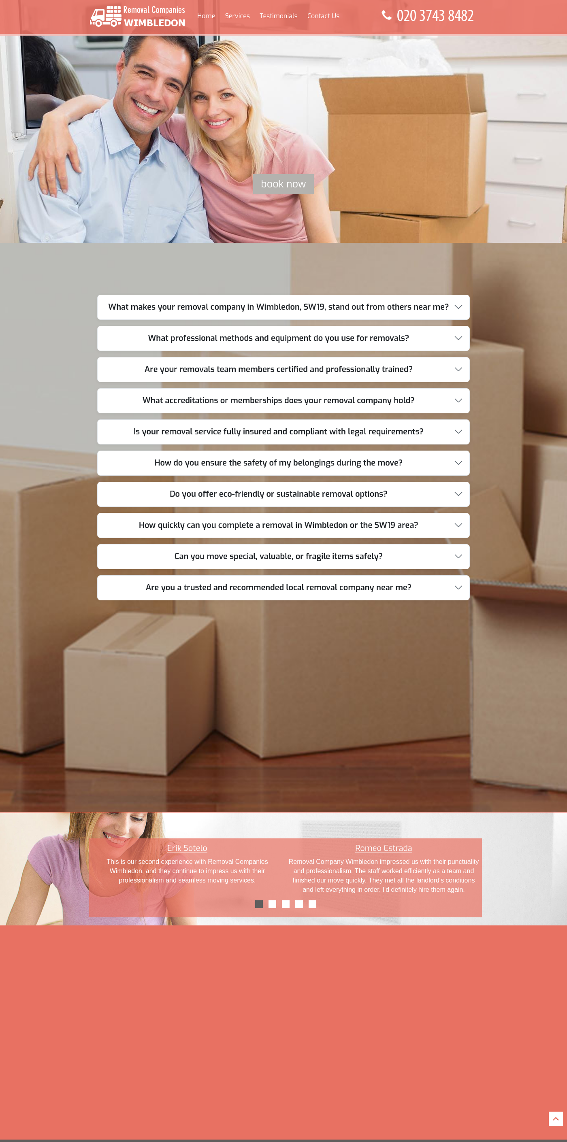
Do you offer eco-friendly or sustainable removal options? (279, 494)
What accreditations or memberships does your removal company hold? (279, 400)
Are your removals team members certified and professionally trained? (279, 369)
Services (237, 16)
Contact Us (323, 16)
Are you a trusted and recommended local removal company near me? (279, 587)
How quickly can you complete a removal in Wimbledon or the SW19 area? (278, 525)
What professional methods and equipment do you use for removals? (278, 338)
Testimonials (278, 16)
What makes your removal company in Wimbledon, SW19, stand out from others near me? (278, 307)
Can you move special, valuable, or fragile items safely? (279, 556)
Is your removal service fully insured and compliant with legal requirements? (279, 431)
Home (206, 16)
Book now (283, 184)
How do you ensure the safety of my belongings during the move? (279, 462)
